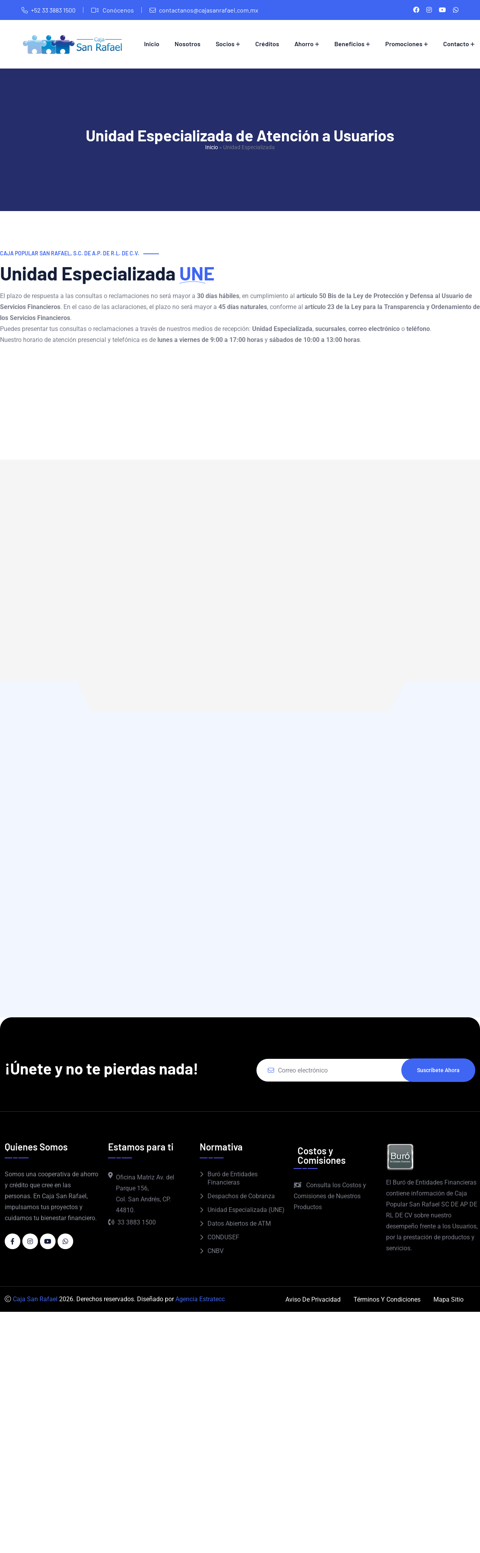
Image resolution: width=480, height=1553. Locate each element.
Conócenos (117, 10)
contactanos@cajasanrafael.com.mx (208, 10)
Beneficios (349, 43)
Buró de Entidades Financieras (233, 1178)
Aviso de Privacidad (313, 1299)
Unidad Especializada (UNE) (246, 1210)
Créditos (267, 43)
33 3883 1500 (132, 1222)
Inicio (151, 43)
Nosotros (187, 43)
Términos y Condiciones (387, 1299)
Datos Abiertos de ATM (239, 1223)
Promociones (403, 43)
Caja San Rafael (35, 1299)
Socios (225, 43)
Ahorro (304, 43)
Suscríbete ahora (438, 1070)
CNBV (216, 1251)
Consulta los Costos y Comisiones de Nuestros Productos (330, 1196)
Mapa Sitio (448, 1299)
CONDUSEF (223, 1237)
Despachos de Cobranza (241, 1196)
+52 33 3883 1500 (53, 10)
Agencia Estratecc (200, 1299)
